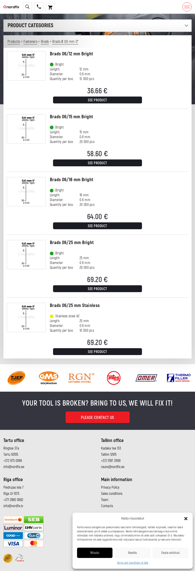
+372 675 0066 (12, 460)
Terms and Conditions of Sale (132, 563)
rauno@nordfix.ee (112, 467)
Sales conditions (111, 493)
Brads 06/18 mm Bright (71, 180)
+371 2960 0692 (13, 500)
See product (97, 100)
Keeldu (132, 553)
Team (104, 500)
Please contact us (97, 417)
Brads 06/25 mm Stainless (75, 305)
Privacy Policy (110, 487)
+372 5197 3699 (110, 460)
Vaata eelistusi (170, 553)
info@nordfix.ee (13, 467)
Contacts (107, 506)
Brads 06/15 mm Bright (71, 117)
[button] (186, 518)
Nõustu (94, 553)
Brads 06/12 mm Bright (71, 54)
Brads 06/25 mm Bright (72, 243)
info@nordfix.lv (13, 506)
